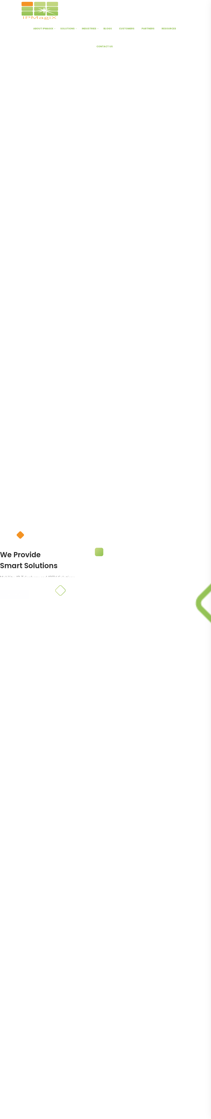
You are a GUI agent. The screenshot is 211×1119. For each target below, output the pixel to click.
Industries (89, 28)
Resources (169, 28)
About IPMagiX (43, 28)
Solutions (67, 28)
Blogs (107, 28)
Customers (126, 28)
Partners (148, 28)
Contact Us (104, 46)
